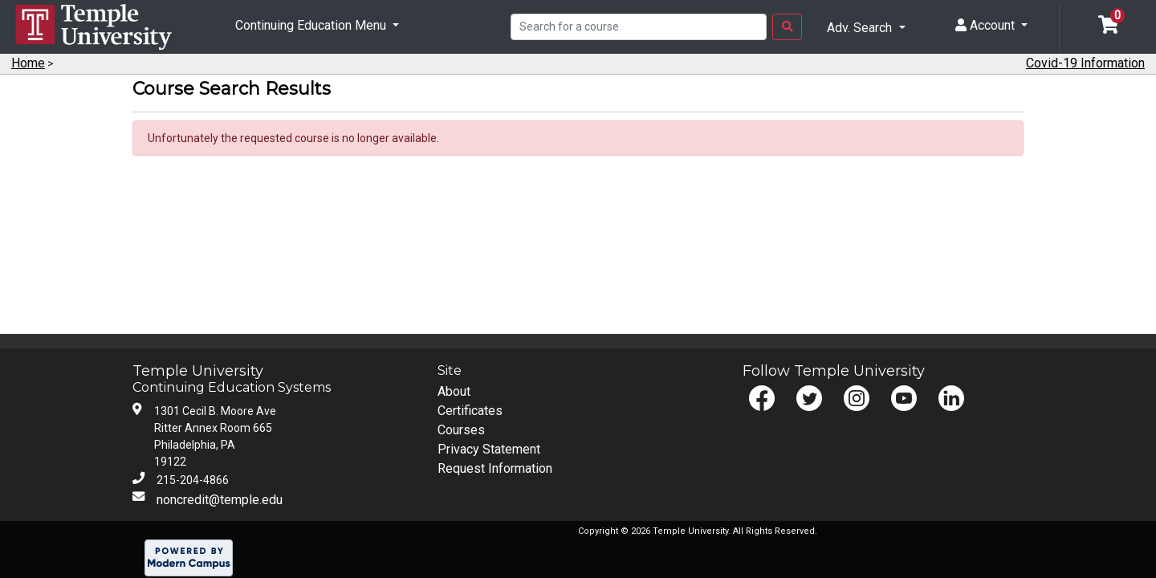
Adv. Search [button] (861, 27)
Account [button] (986, 25)
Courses (461, 430)
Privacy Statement (489, 449)
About (454, 391)
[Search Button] (787, 27)
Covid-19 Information (1085, 63)
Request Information (495, 468)
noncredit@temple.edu (220, 499)
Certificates (470, 410)
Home (28, 63)
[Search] (639, 27)
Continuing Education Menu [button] (312, 25)
